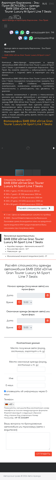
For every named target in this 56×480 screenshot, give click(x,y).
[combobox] (9, 404)
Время (9, 302)
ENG (51, 4)
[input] (31, 295)
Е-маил (9, 385)
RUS (44, 4)
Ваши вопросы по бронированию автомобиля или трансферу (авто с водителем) (24, 427)
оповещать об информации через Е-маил (26, 393)
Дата (10, 295)
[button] (54, 148)
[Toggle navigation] (5, 26)
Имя (11, 378)
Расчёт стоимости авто (34, 208)
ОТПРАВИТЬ (43, 454)
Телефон (8, 399)
